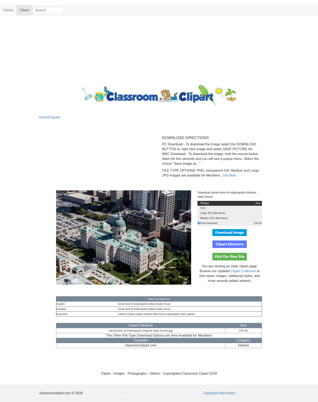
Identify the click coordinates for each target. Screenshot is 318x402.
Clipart (26, 10)
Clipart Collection (243, 271)
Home (8, 10)
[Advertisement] (159, 49)
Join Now (228, 175)
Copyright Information (219, 393)
